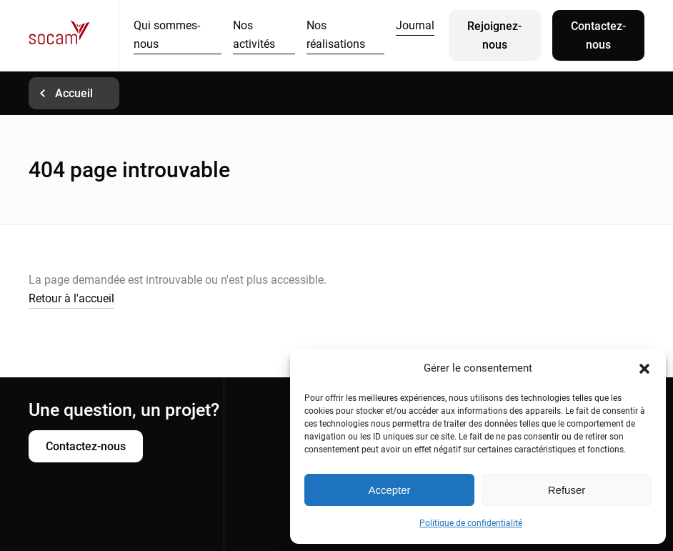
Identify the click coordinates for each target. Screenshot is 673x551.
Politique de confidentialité (470, 523)
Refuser (567, 490)
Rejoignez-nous (494, 35)
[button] (644, 369)
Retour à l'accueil (71, 298)
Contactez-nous (598, 35)
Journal (415, 25)
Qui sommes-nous (167, 35)
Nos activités (254, 35)
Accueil (74, 93)
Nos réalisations (335, 35)
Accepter (389, 490)
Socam (74, 35)
